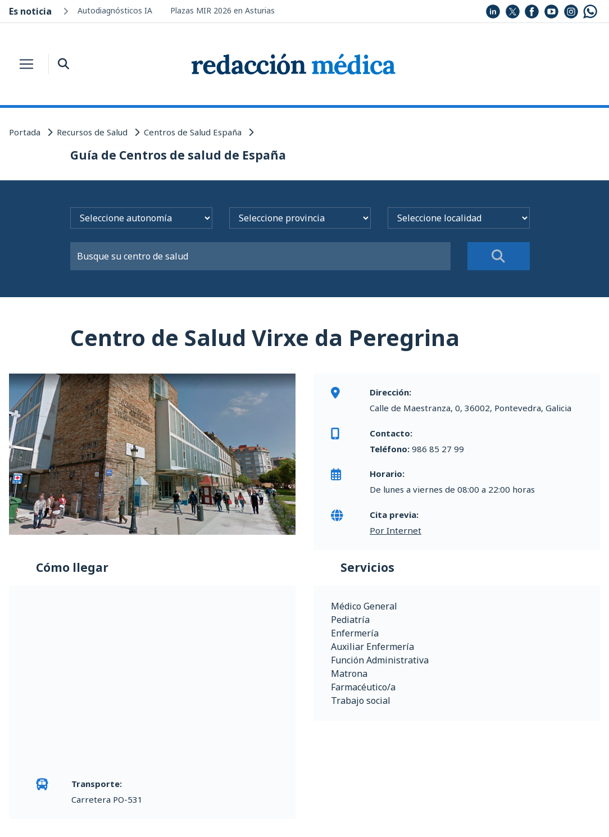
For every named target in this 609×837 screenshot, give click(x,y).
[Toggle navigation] (26, 64)
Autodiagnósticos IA (115, 10)
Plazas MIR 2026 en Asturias (222, 10)
